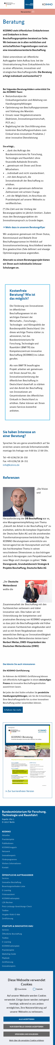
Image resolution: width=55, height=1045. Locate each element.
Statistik (39, 989)
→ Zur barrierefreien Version (19, 791)
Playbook (5, 958)
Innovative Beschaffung (11, 882)
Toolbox (5, 910)
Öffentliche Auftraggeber (17, 875)
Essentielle (22, 989)
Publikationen (7, 843)
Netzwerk (6, 851)
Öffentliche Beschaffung (12, 934)
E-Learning (6, 890)
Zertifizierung (7, 918)
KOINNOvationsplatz (10, 898)
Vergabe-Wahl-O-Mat (11, 914)
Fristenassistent (8, 894)
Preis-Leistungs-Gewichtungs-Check (17, 906)
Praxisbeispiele (8, 839)
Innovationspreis (8, 855)
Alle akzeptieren (26, 1019)
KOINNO (6, 831)
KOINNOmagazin (9, 847)
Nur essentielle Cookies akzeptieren (26, 1026)
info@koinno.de (11, 465)
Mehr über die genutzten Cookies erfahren (26, 1040)
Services (5, 878)
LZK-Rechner (7, 902)
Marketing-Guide (9, 954)
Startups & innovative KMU (17, 926)
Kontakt (5, 867)
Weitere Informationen (11, 863)
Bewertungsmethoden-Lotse (13, 886)
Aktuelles (6, 835)
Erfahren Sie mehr (12, 709)
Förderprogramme (9, 859)
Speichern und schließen (26, 1034)
